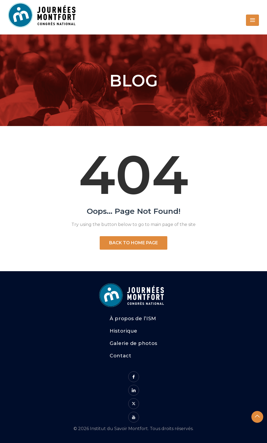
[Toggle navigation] (252, 20)
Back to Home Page (133, 242)
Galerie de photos (133, 343)
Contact (120, 356)
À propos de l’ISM (133, 319)
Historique (123, 331)
